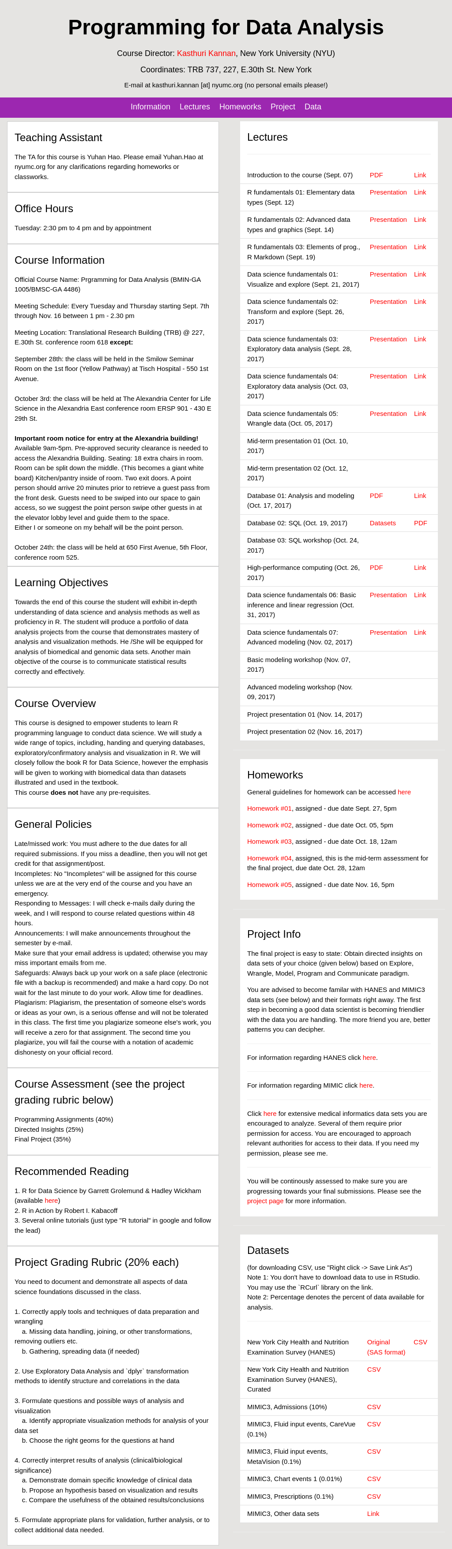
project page (265, 1201)
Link (420, 175)
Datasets (383, 523)
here (51, 1200)
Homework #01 (269, 808)
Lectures (195, 106)
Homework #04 (269, 858)
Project (283, 106)
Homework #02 (269, 825)
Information (150, 106)
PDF (376, 175)
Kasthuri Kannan (206, 53)
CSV (420, 1342)
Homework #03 (269, 841)
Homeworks (240, 106)
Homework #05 (269, 884)
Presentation (388, 192)
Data (313, 106)
